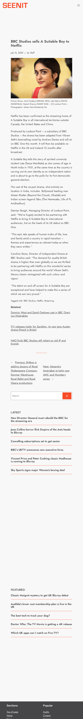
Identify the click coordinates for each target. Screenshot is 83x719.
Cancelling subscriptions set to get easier (35, 441)
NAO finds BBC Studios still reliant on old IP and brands (38, 342)
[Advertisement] (41, 528)
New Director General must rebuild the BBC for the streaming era (39, 419)
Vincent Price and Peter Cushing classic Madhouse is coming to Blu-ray (41, 460)
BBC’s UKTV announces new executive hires (37, 449)
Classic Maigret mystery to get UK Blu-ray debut (39, 595)
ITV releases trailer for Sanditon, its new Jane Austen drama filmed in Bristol (40, 328)
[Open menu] (78, 5)
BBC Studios (30, 300)
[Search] (66, 395)
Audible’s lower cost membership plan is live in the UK (41, 605)
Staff (32, 52)
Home (9, 715)
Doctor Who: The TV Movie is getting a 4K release (41, 624)
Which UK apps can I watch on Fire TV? (35, 632)
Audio (46, 711)
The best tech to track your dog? (30, 615)
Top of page (12, 711)
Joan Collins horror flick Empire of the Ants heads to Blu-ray (40, 431)
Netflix (40, 300)
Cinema (47, 715)
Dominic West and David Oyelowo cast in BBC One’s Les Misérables (40, 314)
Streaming (49, 300)
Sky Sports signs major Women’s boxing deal (38, 470)
